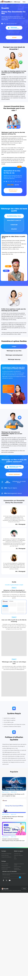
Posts (24, 1)
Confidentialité (4, 868)
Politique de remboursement (17, 869)
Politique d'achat (17, 866)
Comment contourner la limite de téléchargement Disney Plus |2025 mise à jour (13, 839)
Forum (15, 858)
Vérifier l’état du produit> (14, 32)
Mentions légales (4, 863)
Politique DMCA (4, 865)
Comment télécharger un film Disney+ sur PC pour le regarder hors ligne (13, 795)
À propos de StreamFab (6, 853)
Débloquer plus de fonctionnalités (13, 190)
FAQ (15, 857)
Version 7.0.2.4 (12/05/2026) (14, 31)
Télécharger (17, 1)
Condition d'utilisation (5, 867)
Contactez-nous (17, 853)
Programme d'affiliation (6, 857)
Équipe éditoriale (5, 855)
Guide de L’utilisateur (18, 855)
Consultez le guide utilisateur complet (14, 584)
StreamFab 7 (8, 1)
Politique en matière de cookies (19, 864)
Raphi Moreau (5, 792)
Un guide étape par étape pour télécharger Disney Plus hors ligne (12, 817)
